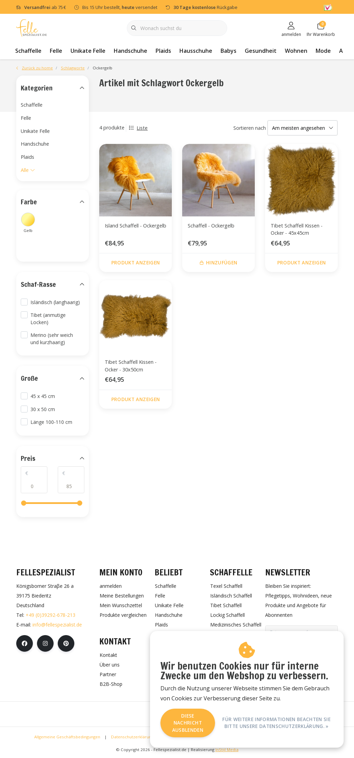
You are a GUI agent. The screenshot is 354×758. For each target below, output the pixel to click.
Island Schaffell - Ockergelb (135, 225)
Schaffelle (28, 51)
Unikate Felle (88, 51)
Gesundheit (261, 51)
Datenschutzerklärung (132, 736)
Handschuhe (130, 51)
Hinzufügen (218, 262)
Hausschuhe (195, 51)
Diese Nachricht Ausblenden (187, 722)
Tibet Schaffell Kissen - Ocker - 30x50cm (131, 366)
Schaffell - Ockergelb (211, 225)
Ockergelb (102, 67)
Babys (228, 51)
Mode (323, 51)
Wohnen (296, 51)
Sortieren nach (249, 128)
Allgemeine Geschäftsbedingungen (67, 736)
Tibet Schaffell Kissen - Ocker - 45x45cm (297, 229)
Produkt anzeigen (135, 262)
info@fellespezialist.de (57, 624)
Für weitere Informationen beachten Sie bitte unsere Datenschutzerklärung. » (276, 722)
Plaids (163, 51)
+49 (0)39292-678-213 (50, 615)
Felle (56, 51)
